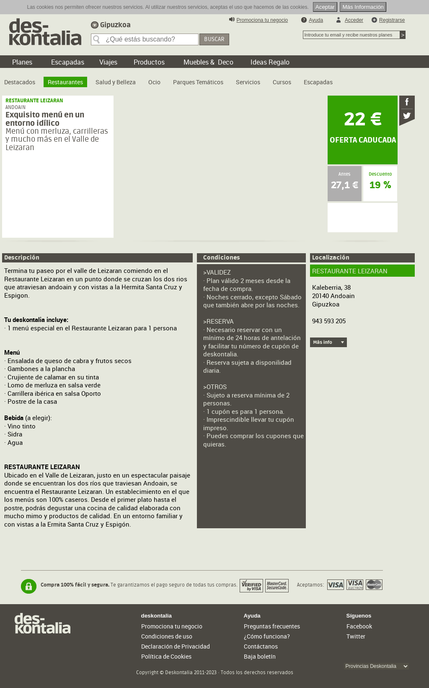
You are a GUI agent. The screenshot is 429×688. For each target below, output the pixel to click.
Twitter (355, 636)
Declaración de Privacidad (175, 646)
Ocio (154, 82)
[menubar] (170, 78)
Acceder (354, 20)
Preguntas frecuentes (272, 626)
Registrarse (392, 20)
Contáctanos (261, 646)
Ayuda (316, 20)
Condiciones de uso (166, 636)
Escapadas (318, 82)
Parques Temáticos (198, 82)
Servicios (248, 82)
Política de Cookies (166, 656)
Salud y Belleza (116, 82)
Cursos (282, 82)
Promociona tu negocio (262, 20)
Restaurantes (65, 82)
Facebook (359, 626)
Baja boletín (260, 656)
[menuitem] (19, 78)
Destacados (19, 82)
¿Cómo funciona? (267, 636)
